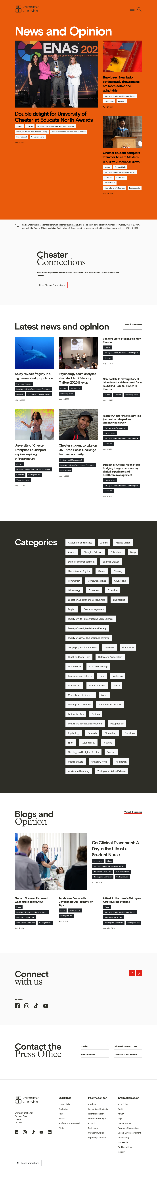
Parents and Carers (96, 1113)
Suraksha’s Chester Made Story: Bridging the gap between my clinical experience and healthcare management (121, 470)
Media (116, 685)
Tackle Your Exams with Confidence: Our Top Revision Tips (76, 901)
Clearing (118, 571)
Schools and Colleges (97, 1118)
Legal (120, 1118)
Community (74, 580)
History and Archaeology (110, 656)
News (61, 1113)
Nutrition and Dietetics (110, 704)
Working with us (125, 1147)
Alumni (107, 167)
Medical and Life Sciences (115, 188)
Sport (70, 742)
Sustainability (88, 742)
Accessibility (123, 1104)
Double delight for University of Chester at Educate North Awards (54, 116)
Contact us (63, 1109)
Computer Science (97, 580)
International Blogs (98, 666)
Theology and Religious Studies (83, 752)
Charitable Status (125, 1123)
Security (121, 1151)
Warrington (121, 761)
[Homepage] (26, 9)
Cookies (121, 1109)
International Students (98, 1109)
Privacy (121, 1113)
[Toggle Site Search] (139, 9)
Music (104, 694)
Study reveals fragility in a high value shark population (34, 376)
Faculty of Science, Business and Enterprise (69, 131)
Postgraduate (134, 188)
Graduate (108, 177)
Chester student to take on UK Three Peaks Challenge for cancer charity (78, 449)
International (21, 137)
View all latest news (133, 324)
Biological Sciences (23, 384)
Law (102, 675)
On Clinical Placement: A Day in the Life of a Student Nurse (115, 848)
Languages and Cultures (80, 675)
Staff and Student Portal (69, 1123)
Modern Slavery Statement (129, 1132)
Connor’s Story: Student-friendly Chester (122, 340)
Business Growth (111, 561)
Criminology (74, 590)
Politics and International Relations (85, 723)
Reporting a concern (97, 1137)
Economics (94, 590)
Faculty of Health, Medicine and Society (31, 131)
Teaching (107, 742)
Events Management (94, 609)
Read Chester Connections (52, 285)
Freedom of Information (128, 1128)
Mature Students (97, 685)
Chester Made (120, 167)
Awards (19, 126)
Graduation (121, 177)
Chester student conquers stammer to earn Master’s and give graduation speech (122, 157)
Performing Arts (76, 714)
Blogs (133, 552)
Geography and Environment (82, 647)
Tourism (108, 358)
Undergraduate (34, 474)
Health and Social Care (79, 656)
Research (121, 101)
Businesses (93, 1128)
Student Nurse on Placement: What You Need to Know (32, 899)
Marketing (118, 675)
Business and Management (71, 460)
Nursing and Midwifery (79, 704)
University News (37, 137)
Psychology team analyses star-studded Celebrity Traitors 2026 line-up (77, 378)
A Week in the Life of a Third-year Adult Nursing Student (122, 899)
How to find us (65, 1104)
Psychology (109, 101)
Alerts (61, 1128)
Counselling (120, 580)
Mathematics (74, 685)
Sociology (130, 733)
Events (62, 1118)
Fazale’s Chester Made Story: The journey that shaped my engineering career (122, 419)
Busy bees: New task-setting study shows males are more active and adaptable (121, 83)
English (71, 609)
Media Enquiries (95, 1054)
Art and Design (123, 542)
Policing (96, 714)
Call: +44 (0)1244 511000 (128, 1054)
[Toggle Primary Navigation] (132, 9)
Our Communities (96, 1132)
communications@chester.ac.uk (64, 224)
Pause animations (27, 1163)
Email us (95, 1046)
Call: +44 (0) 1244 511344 (128, 1046)
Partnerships (123, 1142)
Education (112, 590)
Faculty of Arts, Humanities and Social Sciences (55, 126)
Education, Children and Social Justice (86, 599)
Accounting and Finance (80, 542)
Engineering (119, 599)
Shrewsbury (111, 733)
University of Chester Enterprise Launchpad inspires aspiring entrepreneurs (30, 452)
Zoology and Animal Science (39, 394)
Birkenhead (116, 552)
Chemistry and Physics (79, 571)
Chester (30, 126)
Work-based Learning (78, 771)
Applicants (92, 1104)
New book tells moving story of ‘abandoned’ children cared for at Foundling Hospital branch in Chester (122, 384)
